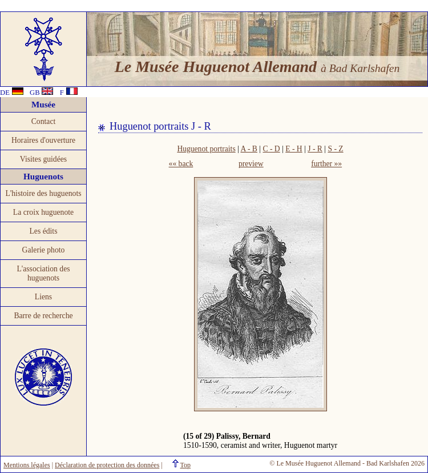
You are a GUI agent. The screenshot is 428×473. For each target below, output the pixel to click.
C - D (271, 149)
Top (185, 465)
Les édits (44, 231)
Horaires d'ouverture (43, 140)
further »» (326, 163)
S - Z (335, 149)
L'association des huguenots (43, 273)
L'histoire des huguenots (43, 193)
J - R (315, 149)
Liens (43, 296)
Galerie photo (43, 250)
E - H (293, 149)
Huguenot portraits (206, 149)
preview (251, 163)
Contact (43, 121)
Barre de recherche (43, 315)
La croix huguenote (43, 212)
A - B (248, 149)
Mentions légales (26, 465)
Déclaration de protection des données (107, 465)
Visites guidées (43, 159)
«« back (181, 163)
